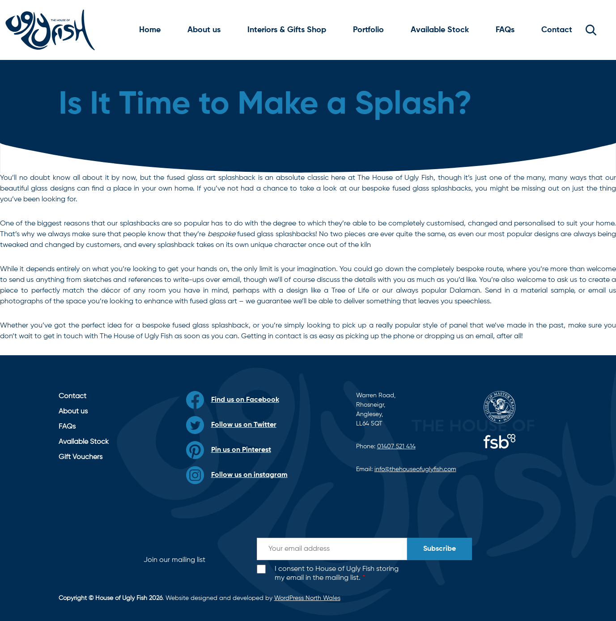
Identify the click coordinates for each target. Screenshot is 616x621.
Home (150, 30)
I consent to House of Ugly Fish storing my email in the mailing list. (337, 574)
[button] (591, 30)
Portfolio (368, 30)
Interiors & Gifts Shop (286, 30)
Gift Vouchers (80, 457)
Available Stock (440, 30)
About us (204, 30)
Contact (556, 30)
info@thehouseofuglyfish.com (415, 469)
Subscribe (439, 549)
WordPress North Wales (307, 598)
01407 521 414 (396, 446)
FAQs (505, 30)
